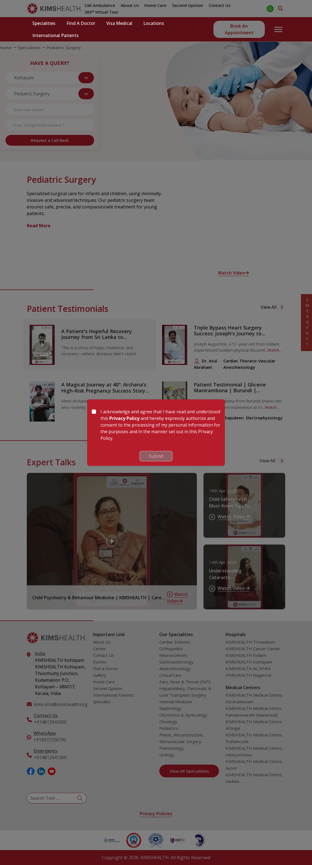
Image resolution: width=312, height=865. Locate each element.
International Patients (55, 35)
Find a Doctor (81, 23)
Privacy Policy (124, 418)
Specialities (43, 23)
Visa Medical (119, 23)
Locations (153, 23)
